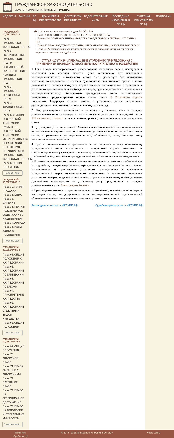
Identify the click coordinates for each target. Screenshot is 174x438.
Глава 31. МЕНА (12, 194)
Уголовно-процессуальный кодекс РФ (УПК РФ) (66, 31)
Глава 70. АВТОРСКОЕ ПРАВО (10, 358)
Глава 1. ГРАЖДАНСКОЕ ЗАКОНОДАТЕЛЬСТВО (16, 43)
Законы (24, 16)
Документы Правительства (50, 18)
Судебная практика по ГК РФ (143, 20)
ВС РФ (34, 18)
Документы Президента (72, 18)
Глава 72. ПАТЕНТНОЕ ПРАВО (9, 382)
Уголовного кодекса (129, 97)
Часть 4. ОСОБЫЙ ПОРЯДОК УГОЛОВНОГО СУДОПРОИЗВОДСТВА (74, 35)
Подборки (163, 16)
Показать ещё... (12, 173)
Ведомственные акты (96, 18)
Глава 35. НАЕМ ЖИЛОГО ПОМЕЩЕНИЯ (12, 230)
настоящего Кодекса (50, 118)
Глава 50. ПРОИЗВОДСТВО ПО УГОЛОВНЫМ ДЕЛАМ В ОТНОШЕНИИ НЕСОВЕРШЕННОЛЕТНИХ (89, 45)
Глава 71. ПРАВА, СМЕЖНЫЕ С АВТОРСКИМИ (12, 370)
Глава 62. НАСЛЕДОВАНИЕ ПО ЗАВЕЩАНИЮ (13, 270)
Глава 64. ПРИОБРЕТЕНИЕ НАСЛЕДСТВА (13, 294)
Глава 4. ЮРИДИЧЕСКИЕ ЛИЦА (12, 107)
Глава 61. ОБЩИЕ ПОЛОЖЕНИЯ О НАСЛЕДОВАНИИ (13, 258)
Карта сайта (153, 432)
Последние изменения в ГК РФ (120, 20)
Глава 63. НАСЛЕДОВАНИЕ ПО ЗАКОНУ (13, 282)
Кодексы (9, 16)
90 (111, 97)
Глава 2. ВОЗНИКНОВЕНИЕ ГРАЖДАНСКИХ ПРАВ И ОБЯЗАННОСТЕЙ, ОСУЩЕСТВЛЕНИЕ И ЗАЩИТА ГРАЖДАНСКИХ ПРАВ (13, 67)
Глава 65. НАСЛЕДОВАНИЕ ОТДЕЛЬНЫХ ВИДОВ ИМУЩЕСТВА (13, 310)
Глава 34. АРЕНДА (13, 222)
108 (33, 118)
